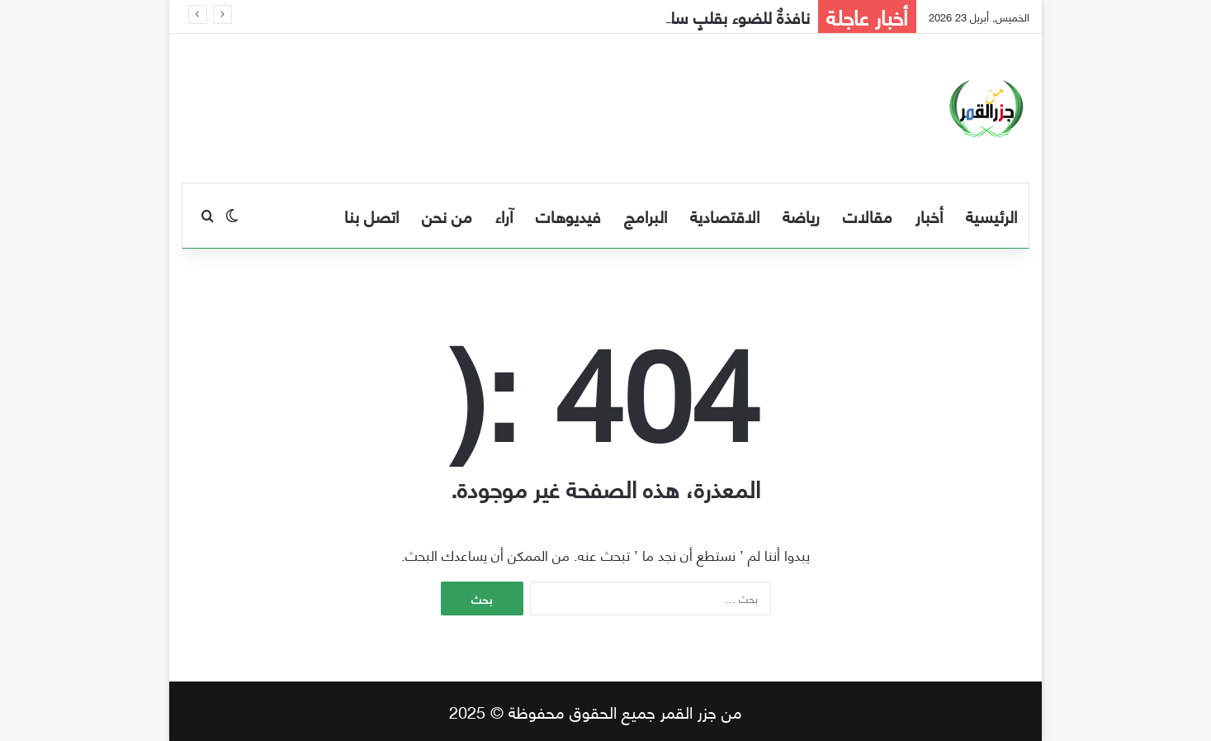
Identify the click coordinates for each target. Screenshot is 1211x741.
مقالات (867, 215)
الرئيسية (991, 215)
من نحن (447, 215)
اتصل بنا (371, 215)
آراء (504, 215)
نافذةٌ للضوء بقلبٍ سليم (732, 16)
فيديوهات (568, 215)
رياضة (801, 215)
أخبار (929, 215)
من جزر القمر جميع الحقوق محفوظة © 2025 (595, 711)
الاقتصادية (724, 215)
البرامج (645, 215)
